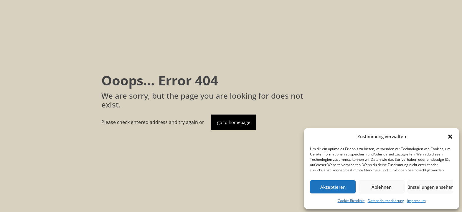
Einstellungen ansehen (430, 187)
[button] (450, 137)
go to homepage (233, 122)
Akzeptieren (333, 187)
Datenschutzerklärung (386, 200)
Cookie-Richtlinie (351, 200)
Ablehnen (382, 187)
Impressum (416, 200)
